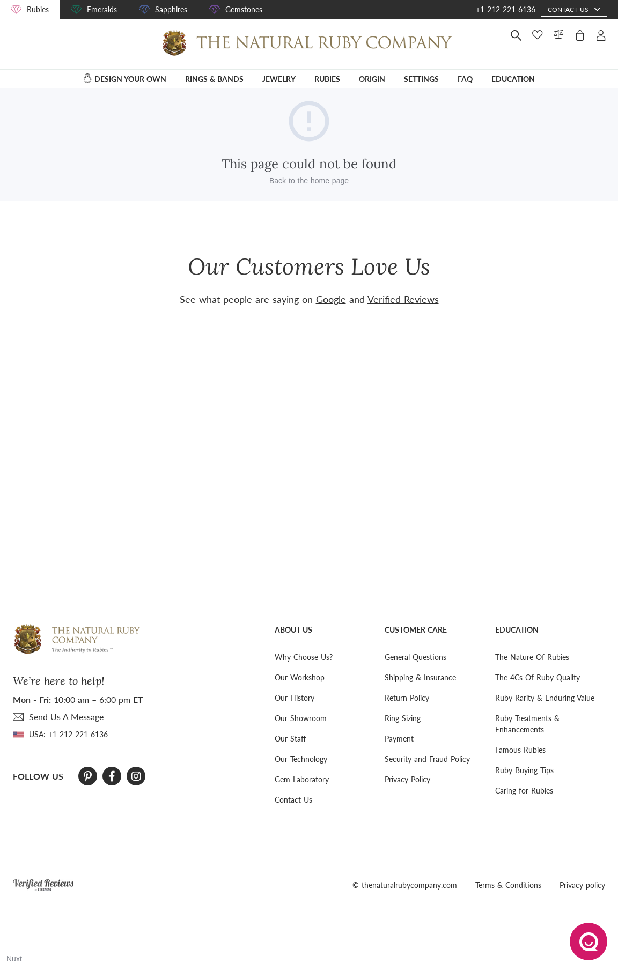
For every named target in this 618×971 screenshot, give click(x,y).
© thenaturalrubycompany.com (404, 885)
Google (331, 299)
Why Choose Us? (304, 657)
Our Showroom (301, 718)
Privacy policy (582, 885)
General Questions (415, 657)
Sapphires (171, 9)
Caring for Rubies (524, 790)
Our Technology (301, 759)
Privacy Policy (407, 779)
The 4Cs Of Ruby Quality (537, 677)
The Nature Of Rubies (532, 657)
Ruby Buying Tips (524, 770)
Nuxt (14, 958)
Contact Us (293, 799)
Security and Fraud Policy (427, 759)
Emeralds (102, 9)
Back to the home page (309, 180)
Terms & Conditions (508, 885)
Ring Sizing (403, 718)
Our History (294, 697)
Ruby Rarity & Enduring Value (544, 697)
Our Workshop (300, 677)
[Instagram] (136, 776)
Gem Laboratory (302, 779)
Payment (399, 738)
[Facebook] (111, 776)
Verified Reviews (403, 299)
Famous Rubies (520, 749)
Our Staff (290, 738)
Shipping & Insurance (420, 677)
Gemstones (243, 9)
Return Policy (407, 697)
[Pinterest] (88, 776)
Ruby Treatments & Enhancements (527, 724)
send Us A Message (66, 716)
